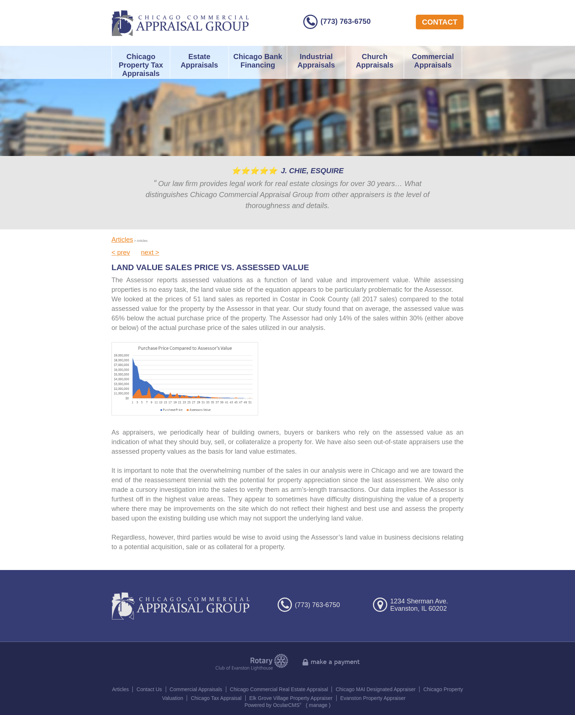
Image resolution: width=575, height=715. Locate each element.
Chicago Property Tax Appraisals (141, 64)
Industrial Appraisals (316, 60)
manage (318, 705)
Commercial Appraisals (433, 60)
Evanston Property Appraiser (373, 698)
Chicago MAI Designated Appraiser (375, 689)
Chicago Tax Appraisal (216, 698)
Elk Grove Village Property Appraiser (291, 698)
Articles (122, 239)
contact (439, 22)
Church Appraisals (374, 60)
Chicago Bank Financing (257, 60)
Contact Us (149, 689)
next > (150, 252)
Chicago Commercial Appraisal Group (180, 23)
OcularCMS (287, 705)
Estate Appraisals (199, 60)
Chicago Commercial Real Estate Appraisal (279, 689)
